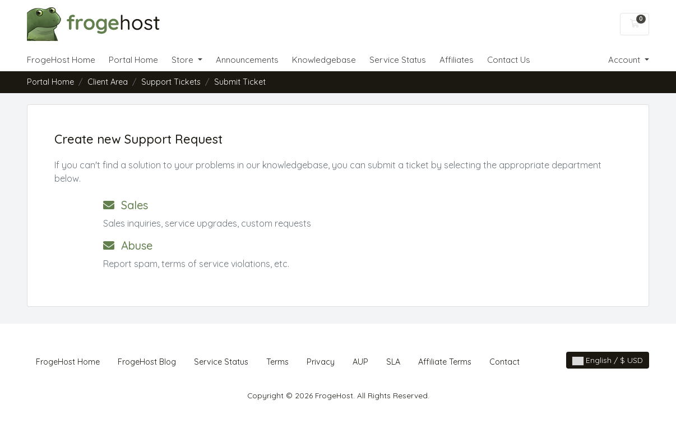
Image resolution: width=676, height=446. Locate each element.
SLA (393, 362)
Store (184, 59)
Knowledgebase (324, 59)
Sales (125, 205)
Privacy (321, 362)
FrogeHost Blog (147, 362)
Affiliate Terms (444, 362)
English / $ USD (607, 360)
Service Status (397, 59)
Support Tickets (171, 82)
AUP (360, 362)
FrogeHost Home (61, 59)
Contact (504, 362)
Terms (277, 362)
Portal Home (133, 59)
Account (625, 59)
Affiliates (456, 59)
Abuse (127, 245)
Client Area (107, 82)
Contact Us (508, 59)
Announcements (247, 59)
